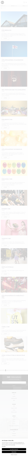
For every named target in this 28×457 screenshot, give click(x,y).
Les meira (4, 446)
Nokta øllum (14, 451)
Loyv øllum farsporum (14, 449)
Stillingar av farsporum (14, 454)
